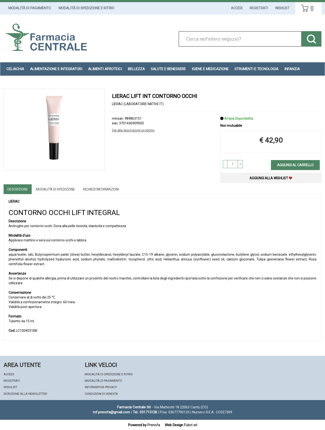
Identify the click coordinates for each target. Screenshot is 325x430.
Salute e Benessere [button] (168, 69)
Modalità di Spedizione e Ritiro (86, 8)
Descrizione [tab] (17, 189)
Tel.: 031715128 (145, 412)
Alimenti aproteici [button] (105, 69)
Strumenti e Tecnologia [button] (256, 69)
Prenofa (153, 425)
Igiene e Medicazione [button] (210, 69)
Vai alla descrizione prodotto (133, 130)
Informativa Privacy (101, 387)
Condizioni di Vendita (101, 394)
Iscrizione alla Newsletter (25, 394)
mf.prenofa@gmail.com (111, 412)
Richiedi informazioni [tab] (101, 189)
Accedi (236, 8)
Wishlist (282, 8)
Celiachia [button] (15, 69)
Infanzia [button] (292, 69)
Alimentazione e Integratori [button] (56, 69)
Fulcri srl (190, 425)
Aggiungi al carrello (295, 165)
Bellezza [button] (136, 69)
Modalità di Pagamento (29, 8)
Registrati (259, 8)
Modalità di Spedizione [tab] (55, 189)
